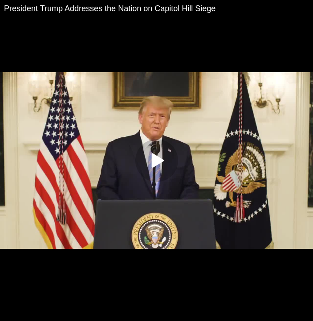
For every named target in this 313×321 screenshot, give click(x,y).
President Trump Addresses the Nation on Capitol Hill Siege (109, 8)
